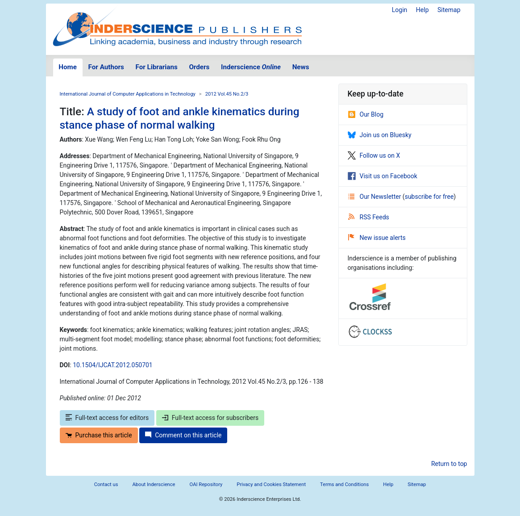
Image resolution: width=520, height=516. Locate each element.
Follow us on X (374, 155)
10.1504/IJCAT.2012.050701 (113, 365)
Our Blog (366, 114)
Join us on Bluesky (380, 134)
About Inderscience (153, 484)
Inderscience (251, 67)
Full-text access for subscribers (210, 417)
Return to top (449, 463)
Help (422, 9)
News (300, 67)
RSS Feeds (368, 217)
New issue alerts (377, 237)
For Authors (106, 67)
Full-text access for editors (107, 417)
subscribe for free (429, 196)
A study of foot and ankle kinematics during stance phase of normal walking (180, 118)
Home (67, 67)
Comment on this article (183, 435)
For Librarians (156, 67)
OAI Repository (206, 484)
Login (400, 9)
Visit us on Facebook (382, 176)
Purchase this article (99, 435)
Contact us (106, 484)
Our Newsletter (375, 196)
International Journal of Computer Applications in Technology (128, 94)
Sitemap (448, 9)
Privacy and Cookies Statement (271, 484)
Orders (199, 67)
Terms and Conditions (344, 484)
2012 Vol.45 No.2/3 (227, 94)
